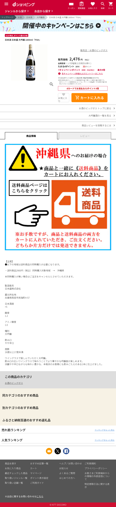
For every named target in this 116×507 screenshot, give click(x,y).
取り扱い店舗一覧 (14, 482)
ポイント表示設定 (39, 477)
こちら (40, 496)
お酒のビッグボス (14, 383)
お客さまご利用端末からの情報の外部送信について (97, 476)
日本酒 (29, 17)
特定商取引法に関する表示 (97, 485)
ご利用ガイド (37, 482)
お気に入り (62, 99)
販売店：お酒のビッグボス (94, 50)
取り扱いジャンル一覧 (16, 477)
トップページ (7, 17)
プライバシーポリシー (96, 468)
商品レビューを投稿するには (96, 125)
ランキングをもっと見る (104, 430)
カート (33, 468)
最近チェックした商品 (16, 473)
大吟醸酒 (41, 17)
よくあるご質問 (67, 473)
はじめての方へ (67, 477)
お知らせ (63, 468)
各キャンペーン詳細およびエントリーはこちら (82, 73)
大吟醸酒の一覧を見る (100, 115)
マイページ (36, 473)
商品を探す (10, 463)
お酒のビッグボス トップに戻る (95, 108)
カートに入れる (89, 97)
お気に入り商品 (13, 468)
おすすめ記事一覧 (39, 463)
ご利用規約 (90, 463)
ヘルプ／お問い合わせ (70, 463)
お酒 (20, 17)
